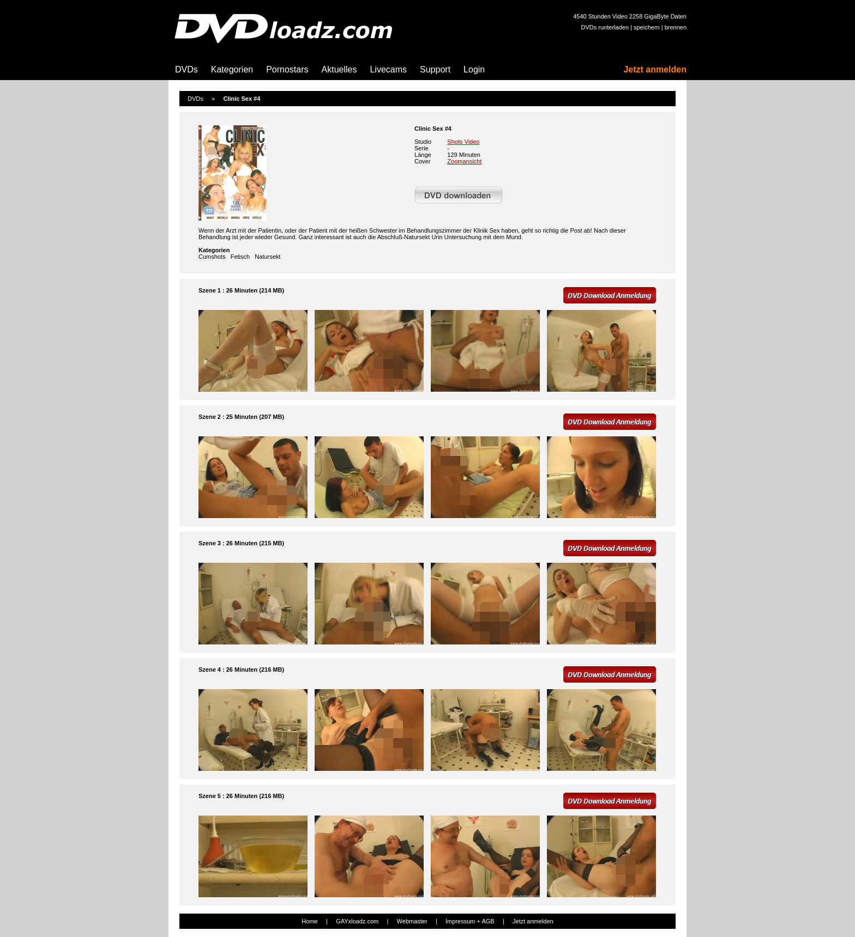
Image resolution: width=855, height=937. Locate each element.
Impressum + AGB (470, 921)
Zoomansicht (464, 161)
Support (435, 69)
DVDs (186, 69)
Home (309, 921)
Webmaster (412, 921)
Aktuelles (339, 69)
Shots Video (463, 141)
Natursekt (267, 256)
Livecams (388, 69)
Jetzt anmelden (655, 69)
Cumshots (212, 256)
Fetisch (240, 256)
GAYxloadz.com (357, 921)
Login (474, 69)
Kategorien (232, 69)
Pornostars (287, 69)
